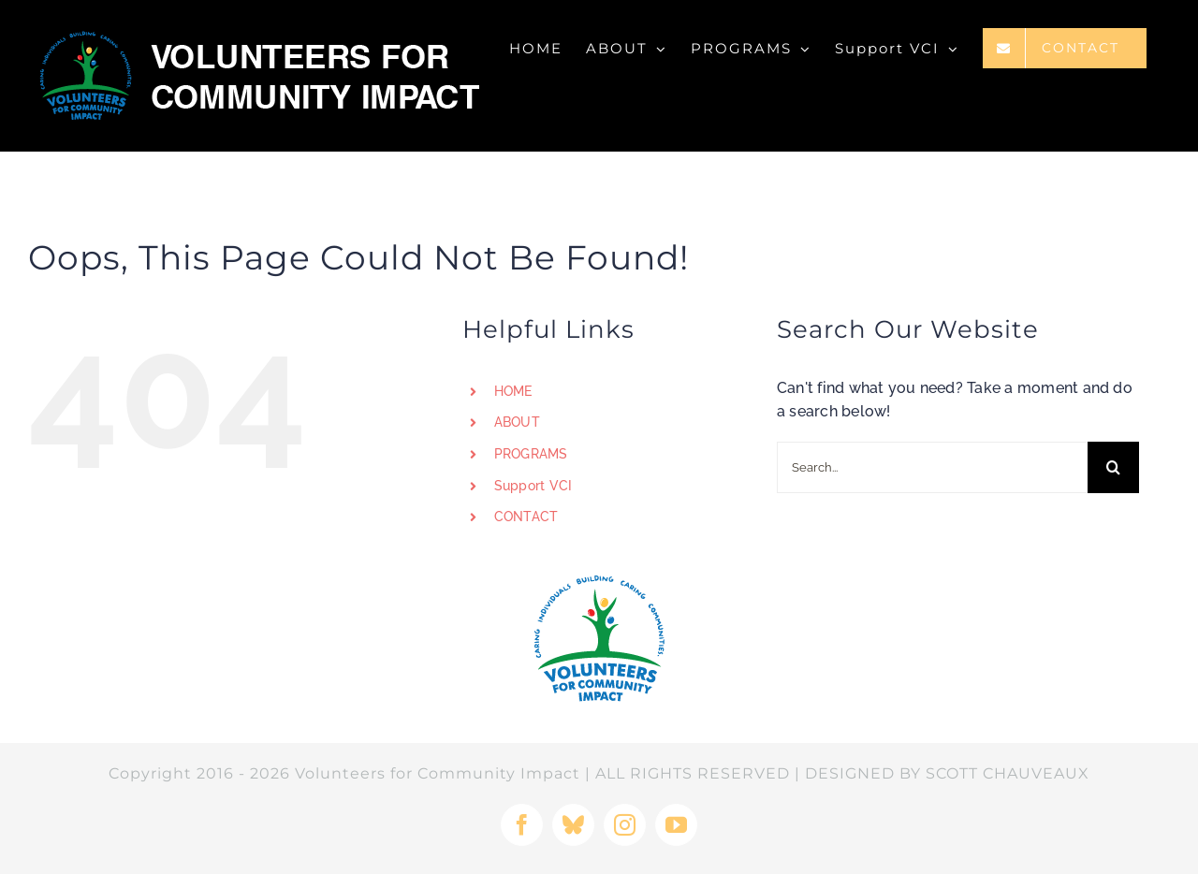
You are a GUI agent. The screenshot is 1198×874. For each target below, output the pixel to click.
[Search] (1113, 467)
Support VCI (533, 485)
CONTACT (526, 516)
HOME (513, 391)
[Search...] (932, 467)
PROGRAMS (531, 453)
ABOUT (517, 422)
